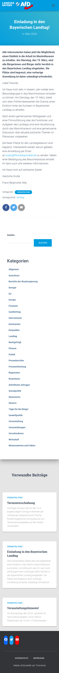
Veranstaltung (23, 192)
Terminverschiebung (21, 503)
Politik (12, 354)
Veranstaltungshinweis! (23, 608)
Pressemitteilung (17, 366)
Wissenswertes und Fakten (22, 445)
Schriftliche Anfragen (19, 385)
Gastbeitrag (15, 312)
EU (10, 293)
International (15, 318)
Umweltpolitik (15, 415)
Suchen (11, 235)
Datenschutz (21, 658)
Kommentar (14, 324)
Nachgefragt (15, 342)
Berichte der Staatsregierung (23, 281)
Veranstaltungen (17, 427)
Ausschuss (14, 275)
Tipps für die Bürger (18, 409)
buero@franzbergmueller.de (21, 155)
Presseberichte (16, 360)
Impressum (38, 658)
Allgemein (14, 269)
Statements (14, 397)
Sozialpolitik (15, 391)
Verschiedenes (16, 433)
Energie (12, 287)
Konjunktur (14, 330)
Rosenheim (14, 379)
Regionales (14, 372)
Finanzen (13, 306)
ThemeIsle (41, 665)
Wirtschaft (14, 439)
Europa (12, 299)
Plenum (12, 348)
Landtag (13, 336)
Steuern (13, 403)
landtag (20, 197)
